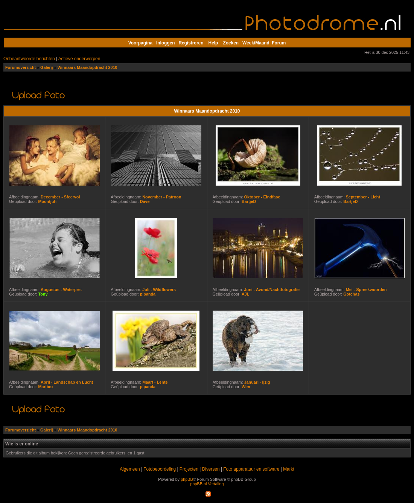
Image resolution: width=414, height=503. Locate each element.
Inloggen (165, 43)
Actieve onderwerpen (79, 58)
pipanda (147, 294)
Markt (288, 469)
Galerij (46, 67)
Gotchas (351, 294)
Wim (246, 386)
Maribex (45, 386)
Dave (145, 201)
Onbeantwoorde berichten (29, 58)
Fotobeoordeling (159, 469)
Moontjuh (47, 201)
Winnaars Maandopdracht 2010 (87, 67)
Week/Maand (255, 43)
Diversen (211, 469)
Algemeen (130, 469)
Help (213, 43)
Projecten (189, 469)
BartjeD (249, 201)
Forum (279, 43)
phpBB (187, 479)
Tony (42, 294)
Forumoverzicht (20, 67)
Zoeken (231, 43)
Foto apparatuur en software (251, 469)
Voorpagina (140, 43)
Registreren (190, 43)
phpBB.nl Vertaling (207, 484)
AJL (245, 294)
